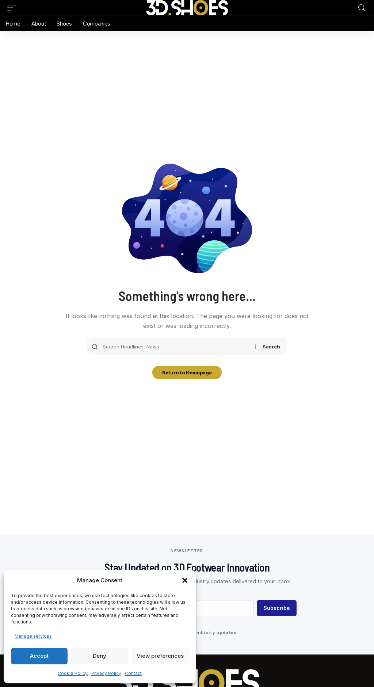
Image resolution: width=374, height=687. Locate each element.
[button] (184, 580)
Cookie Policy (73, 673)
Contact (133, 673)
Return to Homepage (187, 373)
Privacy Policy (106, 673)
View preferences (160, 655)
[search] (361, 8)
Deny (99, 655)
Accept (39, 655)
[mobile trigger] (13, 8)
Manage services (33, 636)
